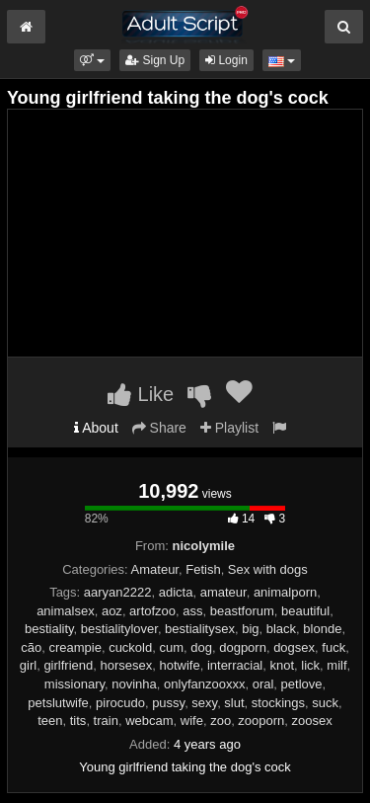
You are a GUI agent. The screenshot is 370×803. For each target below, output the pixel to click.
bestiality (49, 628)
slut (234, 702)
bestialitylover (119, 628)
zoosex (312, 720)
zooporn (261, 720)
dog (201, 647)
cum (171, 647)
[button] (92, 60)
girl (28, 665)
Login (226, 60)
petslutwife (58, 702)
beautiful (305, 610)
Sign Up (155, 60)
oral (263, 684)
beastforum (242, 610)
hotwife (179, 665)
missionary (74, 684)
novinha (134, 684)
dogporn (242, 647)
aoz (112, 610)
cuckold (130, 647)
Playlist (229, 428)
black (281, 628)
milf (336, 665)
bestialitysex (200, 628)
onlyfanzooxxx (204, 684)
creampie (74, 647)
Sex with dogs (268, 569)
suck (325, 702)
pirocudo (120, 702)
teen (49, 720)
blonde (322, 628)
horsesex (126, 665)
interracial (234, 665)
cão (31, 647)
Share (159, 428)
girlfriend (68, 665)
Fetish (202, 569)
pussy (168, 702)
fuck (333, 647)
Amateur (155, 569)
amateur (223, 592)
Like (141, 394)
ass (192, 610)
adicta (176, 592)
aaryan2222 (118, 592)
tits (78, 720)
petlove (302, 684)
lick (310, 665)
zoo (220, 720)
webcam (149, 720)
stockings (278, 702)
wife (192, 720)
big (250, 628)
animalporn (285, 592)
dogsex (294, 647)
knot (282, 665)
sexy (204, 702)
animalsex (66, 610)
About (96, 428)
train (106, 720)
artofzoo (152, 610)
